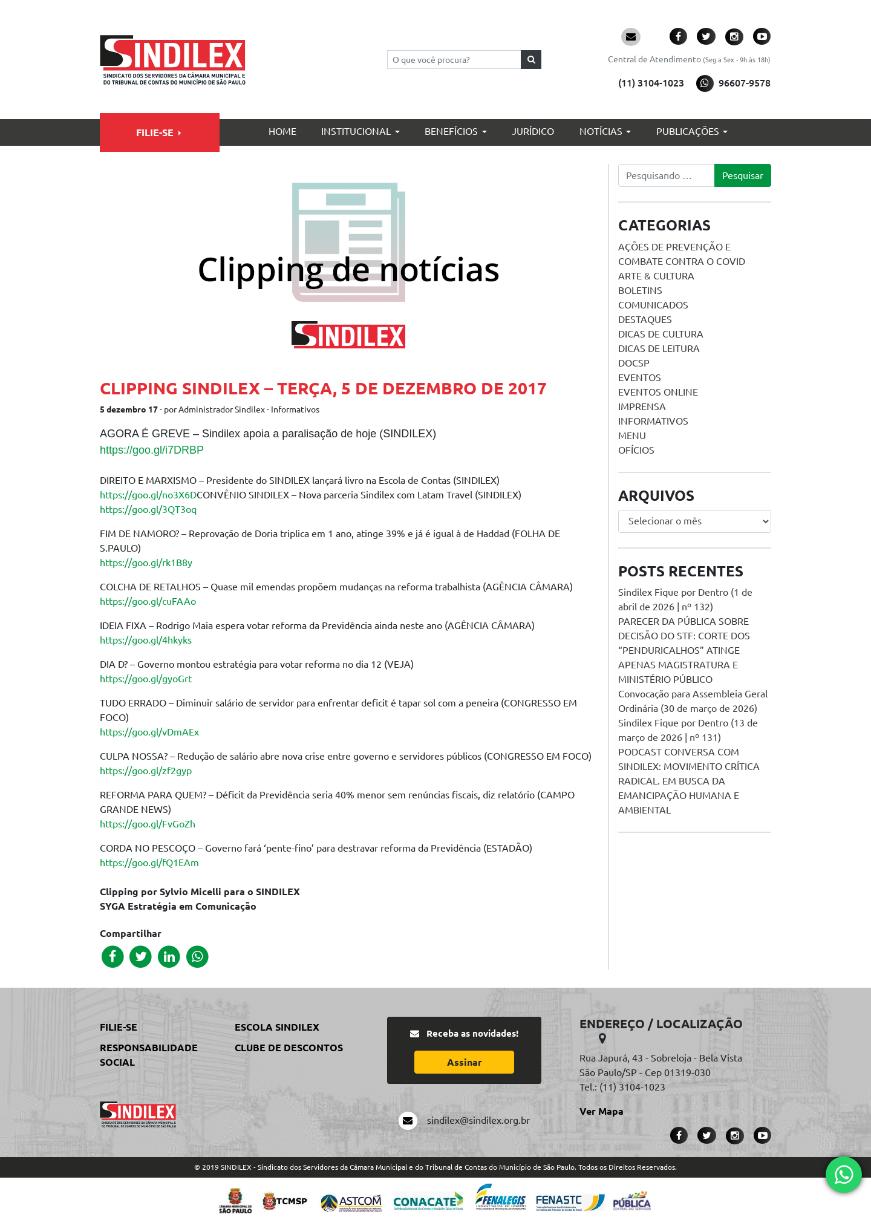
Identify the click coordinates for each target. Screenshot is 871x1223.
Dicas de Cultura (660, 333)
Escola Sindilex (277, 1027)
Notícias (600, 131)
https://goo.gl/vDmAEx (149, 731)
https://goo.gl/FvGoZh (147, 823)
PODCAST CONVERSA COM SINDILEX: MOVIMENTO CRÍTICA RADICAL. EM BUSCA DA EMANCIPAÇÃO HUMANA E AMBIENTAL (689, 780)
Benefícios (451, 131)
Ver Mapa (601, 1111)
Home (282, 131)
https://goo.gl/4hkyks (146, 639)
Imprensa (642, 406)
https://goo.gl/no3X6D (148, 494)
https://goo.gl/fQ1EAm (149, 862)
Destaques (645, 319)
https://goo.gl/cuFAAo (148, 601)
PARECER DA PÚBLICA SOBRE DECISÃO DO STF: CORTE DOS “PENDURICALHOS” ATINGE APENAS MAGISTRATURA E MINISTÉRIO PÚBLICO (684, 650)
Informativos (653, 421)
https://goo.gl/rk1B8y (146, 562)
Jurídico (533, 131)
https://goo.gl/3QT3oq (148, 509)
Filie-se (155, 132)
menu (632, 435)
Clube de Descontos (289, 1047)
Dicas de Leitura (659, 348)
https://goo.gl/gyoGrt (146, 678)
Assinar (464, 1062)
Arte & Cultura (656, 275)
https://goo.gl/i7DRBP (152, 450)
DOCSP (634, 362)
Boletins (640, 290)
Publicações (687, 131)
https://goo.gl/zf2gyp (146, 770)
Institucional (356, 131)
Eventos (639, 377)
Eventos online (658, 391)
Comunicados (653, 304)
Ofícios (636, 450)
